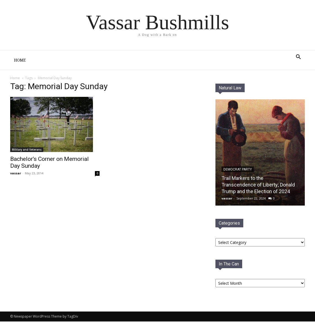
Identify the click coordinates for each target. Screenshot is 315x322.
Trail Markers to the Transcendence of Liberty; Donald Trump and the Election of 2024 (258, 185)
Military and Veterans (27, 150)
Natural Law (230, 88)
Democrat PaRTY (237, 170)
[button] (298, 57)
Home (20, 60)
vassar (15, 174)
